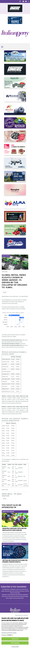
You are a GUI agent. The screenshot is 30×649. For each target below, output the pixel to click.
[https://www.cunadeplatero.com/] (15, 217)
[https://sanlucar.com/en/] (15, 57)
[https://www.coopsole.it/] (15, 150)
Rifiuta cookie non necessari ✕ (21, 615)
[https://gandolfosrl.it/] (15, 204)
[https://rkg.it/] (15, 110)
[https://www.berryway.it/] (15, 124)
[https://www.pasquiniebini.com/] (15, 84)
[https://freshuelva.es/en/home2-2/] (15, 231)
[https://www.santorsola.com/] (15, 244)
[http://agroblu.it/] (15, 164)
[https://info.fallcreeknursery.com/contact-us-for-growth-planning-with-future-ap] (15, 177)
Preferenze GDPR (15, 646)
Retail (4, 256)
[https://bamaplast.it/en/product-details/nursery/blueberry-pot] (15, 191)
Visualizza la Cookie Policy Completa (8, 632)
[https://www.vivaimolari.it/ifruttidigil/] (15, 137)
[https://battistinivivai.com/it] (15, 20)
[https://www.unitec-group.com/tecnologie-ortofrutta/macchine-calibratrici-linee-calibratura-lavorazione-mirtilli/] (15, 70)
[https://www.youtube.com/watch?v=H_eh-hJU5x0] (15, 97)
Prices (8, 256)
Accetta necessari (15, 643)
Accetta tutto (15, 639)
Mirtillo (4, 292)
